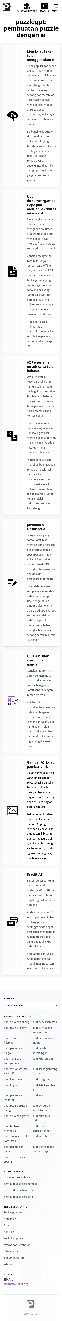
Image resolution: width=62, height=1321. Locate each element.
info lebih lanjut (16, 1206)
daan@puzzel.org (16, 1284)
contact (10, 1274)
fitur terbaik (13, 1171)
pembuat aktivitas (17, 1016)
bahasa (9, 998)
